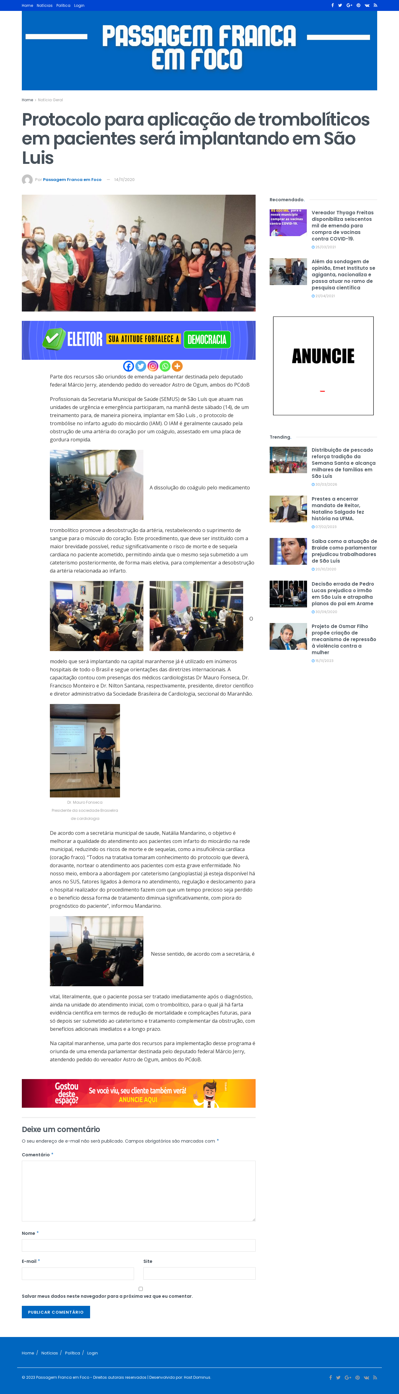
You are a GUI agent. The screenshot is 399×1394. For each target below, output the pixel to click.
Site (147, 1261)
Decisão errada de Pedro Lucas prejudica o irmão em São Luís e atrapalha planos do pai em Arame (343, 594)
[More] (177, 366)
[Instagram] (152, 366)
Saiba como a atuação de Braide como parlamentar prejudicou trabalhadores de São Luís (344, 551)
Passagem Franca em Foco (72, 180)
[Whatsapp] (165, 366)
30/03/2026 (324, 484)
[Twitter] (140, 366)
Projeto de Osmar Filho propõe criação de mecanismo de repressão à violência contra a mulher (344, 639)
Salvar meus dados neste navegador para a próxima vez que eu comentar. (107, 1296)
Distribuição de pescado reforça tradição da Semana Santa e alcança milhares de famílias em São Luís (344, 463)
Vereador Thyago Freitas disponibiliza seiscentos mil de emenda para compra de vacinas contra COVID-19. (343, 225)
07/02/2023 (324, 526)
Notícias (45, 5)
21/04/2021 (323, 295)
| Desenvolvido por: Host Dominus (178, 1377)
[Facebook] (128, 366)
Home (27, 5)
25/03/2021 (324, 247)
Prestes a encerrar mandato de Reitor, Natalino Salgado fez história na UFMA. (338, 509)
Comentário (38, 1154)
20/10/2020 (324, 569)
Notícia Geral (50, 99)
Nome (30, 1233)
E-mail (31, 1261)
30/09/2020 (324, 611)
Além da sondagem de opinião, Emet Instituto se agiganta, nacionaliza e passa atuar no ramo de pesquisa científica (343, 274)
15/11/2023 (323, 660)
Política (63, 5)
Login (79, 5)
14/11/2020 (124, 180)
